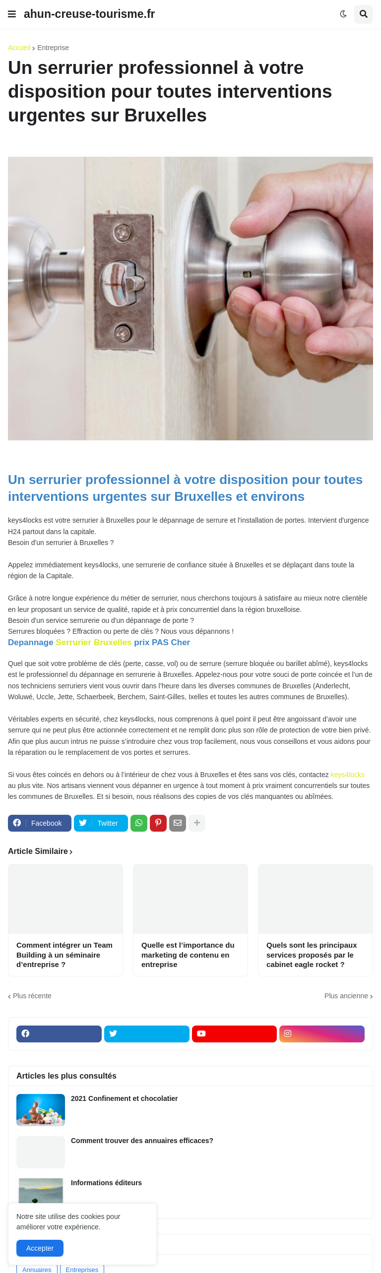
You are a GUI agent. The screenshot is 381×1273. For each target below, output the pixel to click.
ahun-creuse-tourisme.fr (89, 13)
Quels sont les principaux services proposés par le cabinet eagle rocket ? (311, 955)
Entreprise (53, 47)
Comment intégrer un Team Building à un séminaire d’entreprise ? (64, 955)
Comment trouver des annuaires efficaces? (142, 1141)
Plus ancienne (346, 996)
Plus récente (32, 996)
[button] (12, 14)
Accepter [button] (40, 1248)
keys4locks (348, 775)
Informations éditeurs (106, 1183)
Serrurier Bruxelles (93, 642)
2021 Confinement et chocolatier (124, 1098)
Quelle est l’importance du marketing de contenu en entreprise (188, 955)
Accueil (19, 47)
